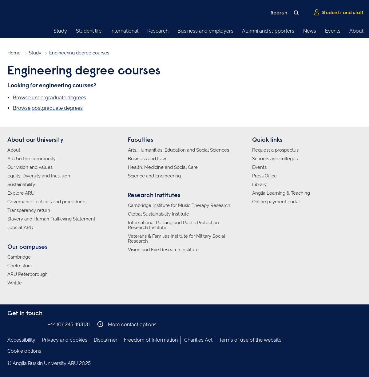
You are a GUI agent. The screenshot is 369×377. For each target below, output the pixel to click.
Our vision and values (30, 167)
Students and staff (338, 12)
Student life (88, 31)
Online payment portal (276, 201)
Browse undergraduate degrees (49, 98)
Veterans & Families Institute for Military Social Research (176, 238)
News (309, 31)
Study (60, 31)
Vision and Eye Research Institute (163, 249)
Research (158, 31)
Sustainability (21, 184)
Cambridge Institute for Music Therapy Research (179, 205)
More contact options (127, 324)
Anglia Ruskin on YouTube (39, 324)
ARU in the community (31, 158)
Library (259, 184)
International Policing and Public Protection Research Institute (173, 225)
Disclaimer (105, 340)
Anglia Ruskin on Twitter (30, 324)
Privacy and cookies (64, 340)
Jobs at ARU (20, 227)
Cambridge (19, 257)
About (356, 31)
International (124, 31)
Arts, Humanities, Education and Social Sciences (178, 150)
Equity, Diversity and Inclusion (38, 176)
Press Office (264, 176)
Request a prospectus (275, 150)
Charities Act (198, 340)
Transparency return (28, 210)
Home (14, 53)
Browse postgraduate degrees (48, 108)
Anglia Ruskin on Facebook (11, 324)
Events (332, 31)
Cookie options (24, 351)
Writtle (14, 283)
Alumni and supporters (268, 31)
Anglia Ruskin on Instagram (21, 324)
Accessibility (21, 340)
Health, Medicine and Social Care (163, 167)
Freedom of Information (151, 340)
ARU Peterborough (27, 274)
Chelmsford (19, 265)
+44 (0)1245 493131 (69, 324)
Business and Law (147, 158)
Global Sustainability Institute (158, 214)
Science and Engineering (154, 176)
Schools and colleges (275, 158)
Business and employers (205, 31)
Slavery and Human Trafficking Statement (51, 219)
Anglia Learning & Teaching (281, 193)
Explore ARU (20, 193)
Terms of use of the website (250, 340)
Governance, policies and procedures (46, 201)
